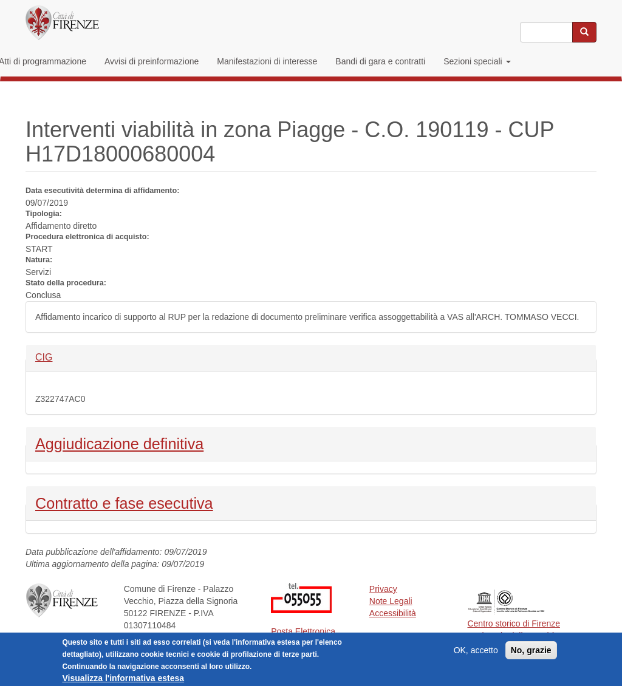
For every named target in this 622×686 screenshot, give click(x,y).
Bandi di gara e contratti (380, 61)
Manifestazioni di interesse (267, 61)
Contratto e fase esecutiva (124, 502)
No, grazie (531, 654)
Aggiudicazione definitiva (119, 442)
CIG (55, 356)
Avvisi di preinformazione (151, 61)
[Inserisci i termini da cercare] (546, 32)
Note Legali (390, 601)
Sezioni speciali (476, 61)
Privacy (383, 589)
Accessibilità (392, 613)
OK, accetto (476, 654)
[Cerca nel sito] (584, 32)
